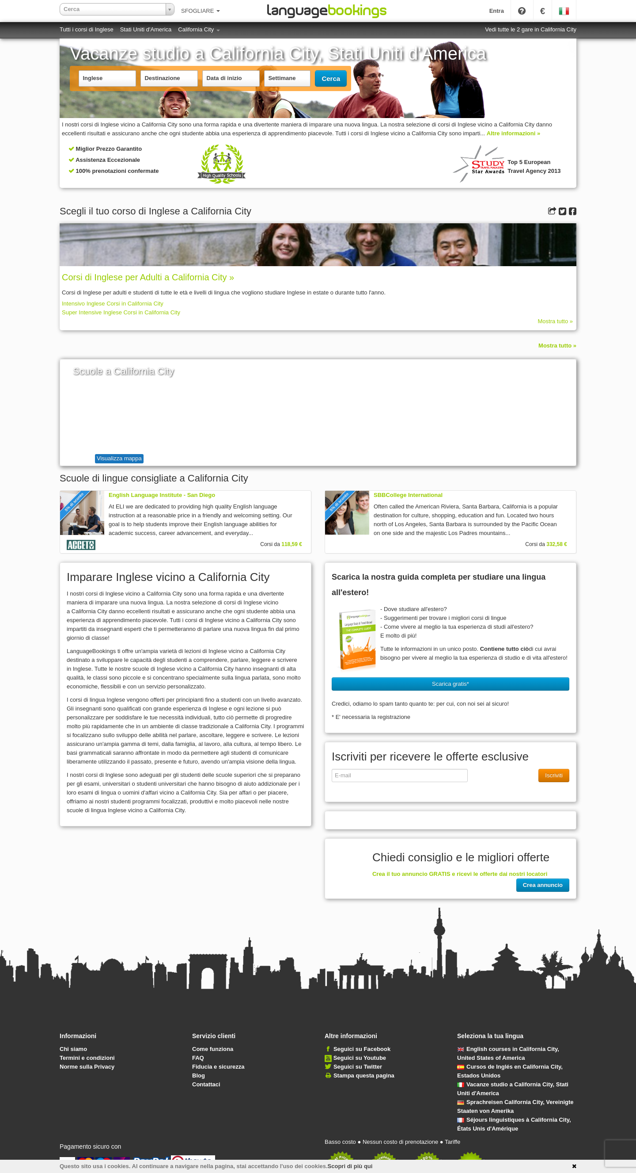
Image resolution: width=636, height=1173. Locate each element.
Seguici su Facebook (361, 1049)
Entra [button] (496, 11)
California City (199, 29)
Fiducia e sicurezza (218, 1066)
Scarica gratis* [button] (450, 683)
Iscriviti (554, 775)
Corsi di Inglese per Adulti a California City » (148, 277)
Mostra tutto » (555, 321)
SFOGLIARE (200, 11)
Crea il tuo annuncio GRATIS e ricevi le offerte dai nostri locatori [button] (459, 874)
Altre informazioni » (513, 133)
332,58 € (556, 544)
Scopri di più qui (350, 1166)
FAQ (198, 1058)
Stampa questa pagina (363, 1075)
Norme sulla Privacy (87, 1066)
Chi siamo (73, 1049)
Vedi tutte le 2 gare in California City (530, 29)
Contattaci (206, 1084)
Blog (198, 1075)
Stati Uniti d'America (146, 29)
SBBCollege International (408, 495)
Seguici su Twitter (357, 1066)
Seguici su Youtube (359, 1058)
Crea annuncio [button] (543, 885)
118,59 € (291, 544)
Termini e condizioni (87, 1058)
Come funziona (212, 1049)
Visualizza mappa (119, 458)
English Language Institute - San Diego (162, 495)
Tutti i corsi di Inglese (87, 29)
